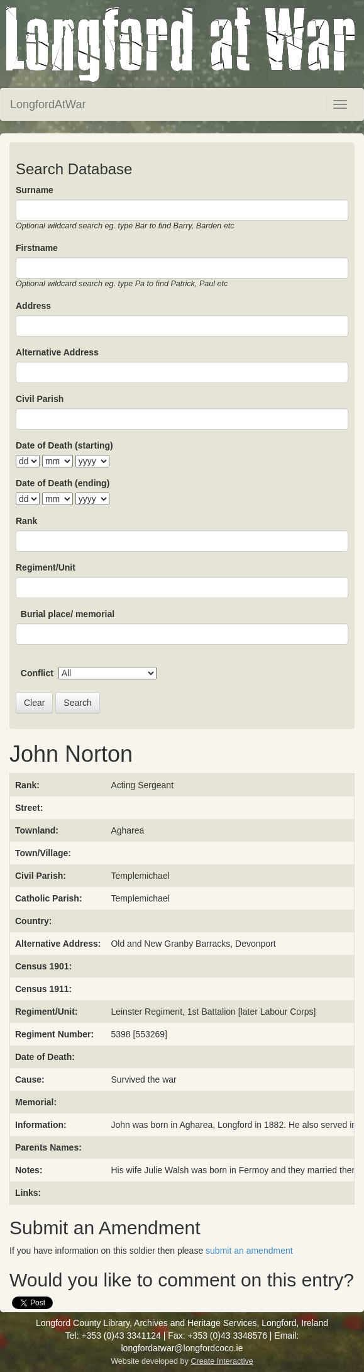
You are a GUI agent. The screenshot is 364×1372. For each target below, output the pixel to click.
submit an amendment (249, 1251)
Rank (26, 521)
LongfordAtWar (47, 104)
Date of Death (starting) (64, 445)
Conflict (37, 673)
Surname (34, 190)
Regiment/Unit (45, 567)
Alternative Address (57, 352)
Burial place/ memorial (67, 614)
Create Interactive (221, 1361)
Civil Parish (39, 399)
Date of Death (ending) (62, 483)
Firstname (37, 248)
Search (77, 703)
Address (33, 306)
